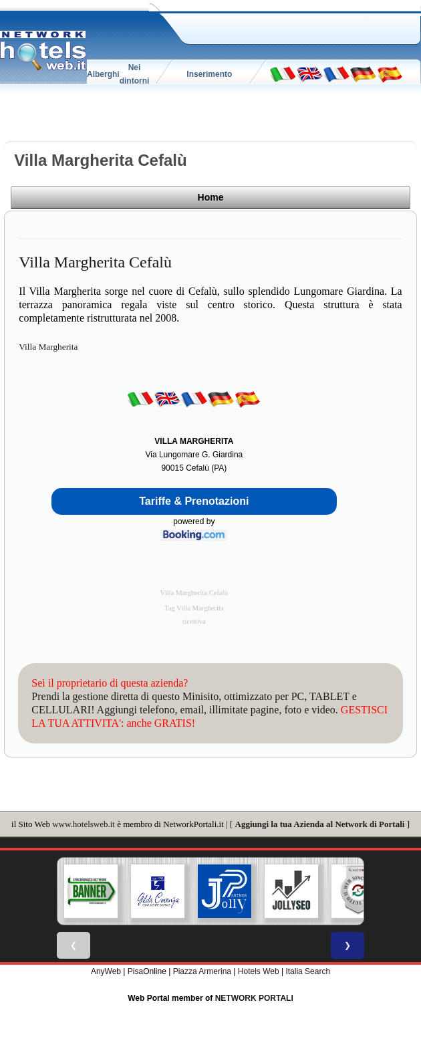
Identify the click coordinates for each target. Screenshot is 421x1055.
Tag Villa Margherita (194, 606)
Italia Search (307, 970)
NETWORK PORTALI (254, 997)
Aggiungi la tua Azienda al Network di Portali (320, 823)
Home (370, 199)
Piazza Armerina (202, 970)
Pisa (135, 970)
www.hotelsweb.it (83, 823)
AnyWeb (106, 970)
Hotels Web (258, 970)
